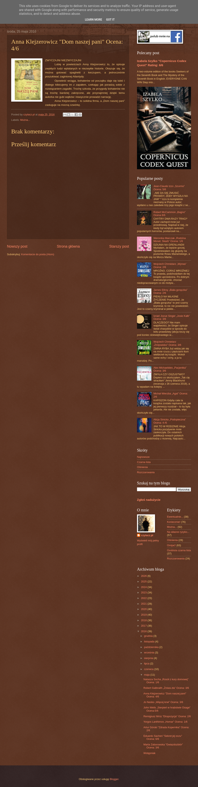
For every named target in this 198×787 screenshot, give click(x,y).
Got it (110, 19)
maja (147, 674)
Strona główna (68, 246)
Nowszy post (17, 246)
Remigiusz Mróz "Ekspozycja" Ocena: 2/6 (167, 716)
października (151, 647)
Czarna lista (144, 462)
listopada (149, 641)
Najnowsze (143, 456)
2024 (144, 587)
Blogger (114, 779)
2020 (144, 609)
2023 (144, 592)
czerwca (149, 669)
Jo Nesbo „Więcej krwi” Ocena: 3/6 (163, 702)
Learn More (93, 19)
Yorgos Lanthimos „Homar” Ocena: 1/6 (165, 721)
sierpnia (149, 658)
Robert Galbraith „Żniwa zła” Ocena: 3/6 (166, 687)
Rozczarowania (146, 472)
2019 (144, 614)
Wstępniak (149, 753)
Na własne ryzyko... (178, 531)
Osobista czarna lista (179, 550)
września (149, 652)
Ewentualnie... (175, 516)
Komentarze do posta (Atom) (37, 254)
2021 (144, 603)
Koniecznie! (173, 521)
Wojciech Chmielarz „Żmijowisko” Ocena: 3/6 (167, 343)
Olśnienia (142, 467)
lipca (147, 663)
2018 (144, 620)
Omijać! (171, 545)
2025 (144, 581)
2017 (144, 625)
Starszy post (119, 246)
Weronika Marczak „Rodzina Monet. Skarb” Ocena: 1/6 (169, 240)
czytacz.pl (147, 535)
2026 (144, 575)
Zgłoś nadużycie (148, 499)
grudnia (148, 635)
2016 (144, 631)
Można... (25, 119)
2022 (144, 598)
